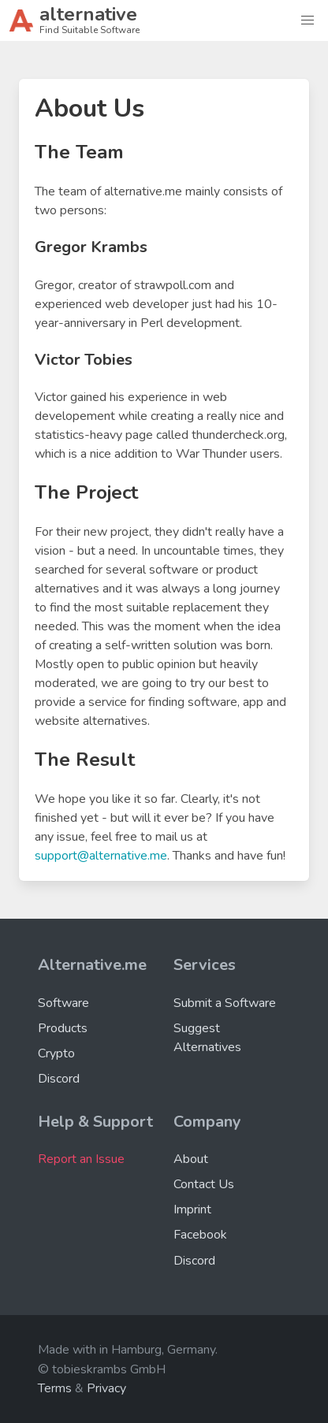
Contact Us (203, 1184)
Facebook (200, 1234)
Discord (59, 1078)
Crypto (56, 1053)
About (190, 1159)
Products (63, 1028)
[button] (307, 20)
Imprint (192, 1209)
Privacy (106, 1388)
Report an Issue (81, 1159)
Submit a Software (224, 1003)
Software (63, 1003)
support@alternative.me (101, 855)
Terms (55, 1388)
